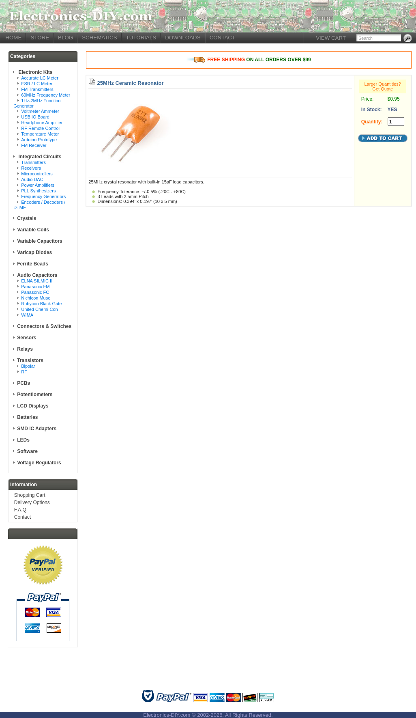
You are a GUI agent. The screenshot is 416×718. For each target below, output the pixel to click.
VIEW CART (331, 38)
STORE (39, 37)
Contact (22, 517)
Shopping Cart (29, 495)
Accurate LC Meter (39, 77)
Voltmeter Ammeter (40, 111)
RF (24, 371)
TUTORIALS (141, 37)
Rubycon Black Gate (41, 303)
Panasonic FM (35, 286)
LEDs (23, 440)
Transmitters (33, 162)
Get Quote (382, 88)
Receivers (31, 168)
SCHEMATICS (99, 37)
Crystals (26, 218)
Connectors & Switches (44, 326)
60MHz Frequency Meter (45, 95)
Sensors (26, 338)
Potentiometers (34, 394)
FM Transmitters (37, 89)
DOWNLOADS (182, 37)
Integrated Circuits (39, 157)
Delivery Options (32, 502)
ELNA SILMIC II (36, 280)
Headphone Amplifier (41, 122)
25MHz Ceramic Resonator (130, 83)
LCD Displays (32, 406)
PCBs (23, 383)
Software (27, 451)
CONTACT (222, 37)
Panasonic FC (35, 292)
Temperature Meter (40, 134)
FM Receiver (33, 145)
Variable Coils (33, 230)
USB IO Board (35, 116)
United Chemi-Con (39, 309)
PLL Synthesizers (38, 190)
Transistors (30, 360)
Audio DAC (32, 179)
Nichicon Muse (35, 297)
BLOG (65, 37)
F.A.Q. (21, 510)
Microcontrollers (37, 173)
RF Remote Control (40, 128)
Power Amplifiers (37, 185)
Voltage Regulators (39, 463)
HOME (13, 37)
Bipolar (28, 366)
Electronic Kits (34, 72)
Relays (25, 349)
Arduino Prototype (39, 139)
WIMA (27, 315)
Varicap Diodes (34, 252)
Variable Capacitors (39, 241)
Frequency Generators (43, 196)
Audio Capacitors (37, 275)
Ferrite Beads (32, 264)
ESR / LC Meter (36, 83)
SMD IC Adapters (36, 428)
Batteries (27, 417)
